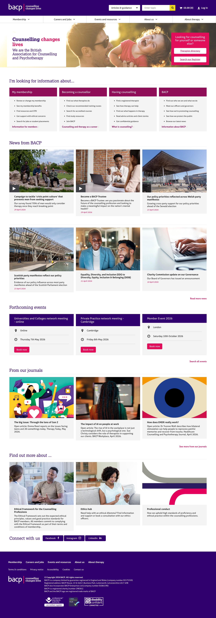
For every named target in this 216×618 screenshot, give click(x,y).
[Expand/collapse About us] (156, 19)
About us (149, 19)
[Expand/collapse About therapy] (202, 19)
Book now (22, 349)
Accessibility (53, 569)
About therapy (192, 19)
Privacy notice (36, 569)
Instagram (74, 538)
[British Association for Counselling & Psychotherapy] (24, 8)
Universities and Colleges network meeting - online (41, 320)
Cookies (66, 569)
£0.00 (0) (188, 7)
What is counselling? (122, 126)
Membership (19, 19)
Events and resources (106, 19)
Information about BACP (174, 126)
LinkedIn (95, 538)
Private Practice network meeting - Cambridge (102, 320)
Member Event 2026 (159, 318)
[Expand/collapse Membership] (28, 19)
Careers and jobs (62, 19)
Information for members (24, 126)
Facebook (53, 538)
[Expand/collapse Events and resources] (119, 19)
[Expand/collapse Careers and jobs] (74, 19)
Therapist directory (190, 50)
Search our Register (190, 59)
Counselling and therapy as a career (79, 126)
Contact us (79, 569)
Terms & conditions (17, 569)
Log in (204, 7)
